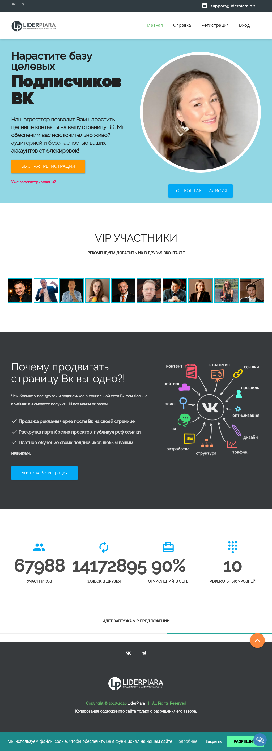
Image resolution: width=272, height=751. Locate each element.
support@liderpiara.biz (229, 6)
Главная (155, 25)
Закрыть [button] (213, 741)
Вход (244, 25)
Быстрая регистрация (44, 472)
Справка (182, 25)
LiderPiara (136, 703)
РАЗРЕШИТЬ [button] (246, 741)
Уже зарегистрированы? (33, 182)
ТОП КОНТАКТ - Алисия (200, 190)
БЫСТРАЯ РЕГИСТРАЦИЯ (48, 166)
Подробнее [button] (187, 741)
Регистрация (215, 25)
